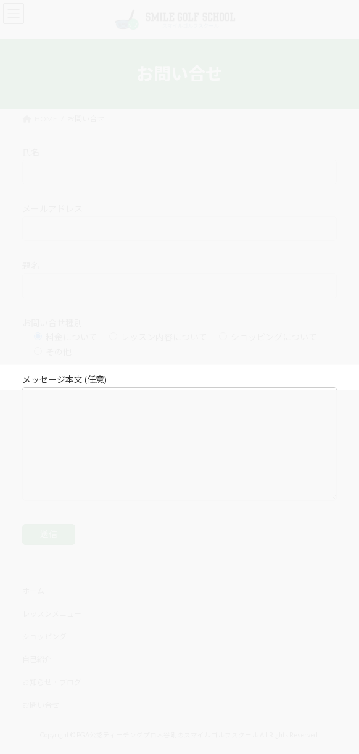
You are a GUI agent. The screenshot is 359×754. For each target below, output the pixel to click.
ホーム (33, 591)
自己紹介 (37, 659)
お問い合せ (40, 705)
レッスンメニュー (51, 613)
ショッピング (44, 636)
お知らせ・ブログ (51, 682)
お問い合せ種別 (52, 323)
